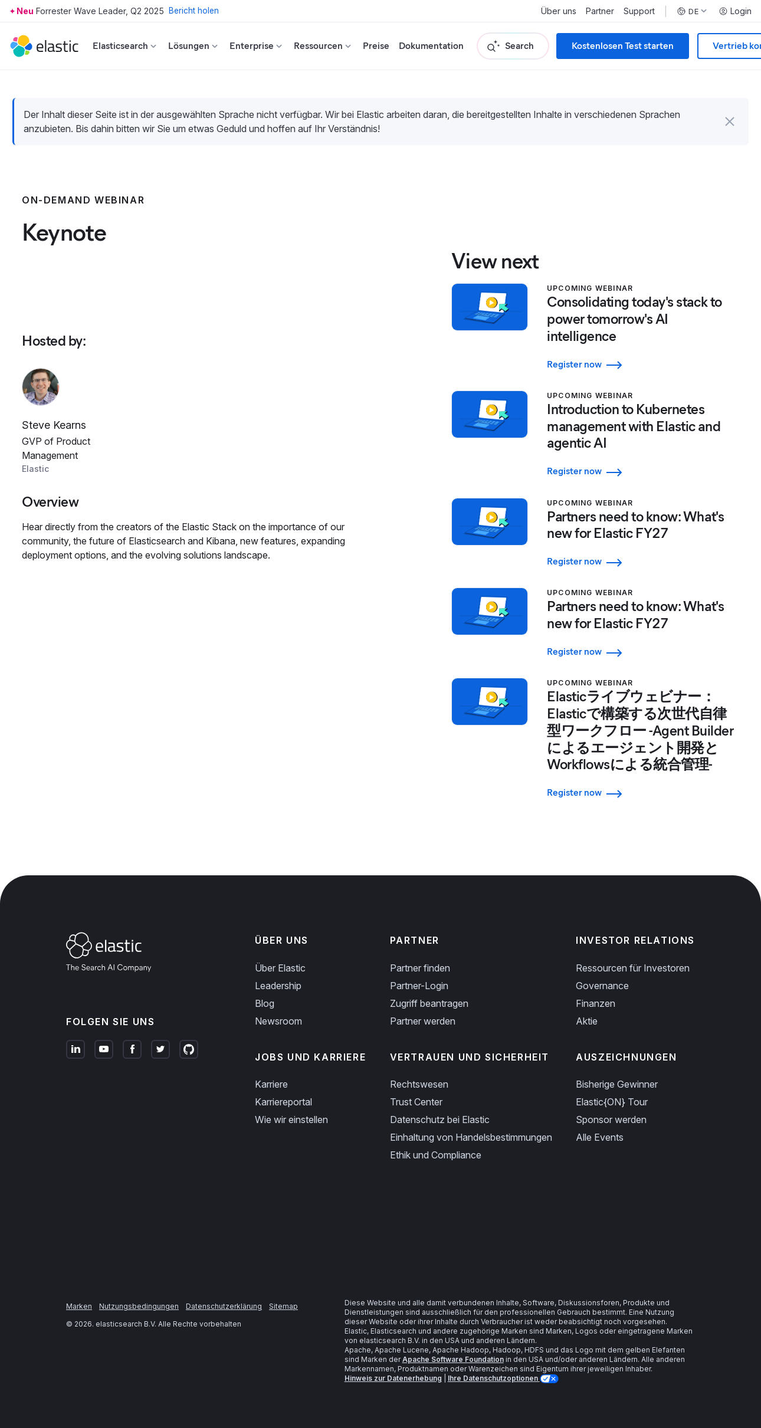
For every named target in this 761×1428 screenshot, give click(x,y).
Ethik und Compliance (435, 1143)
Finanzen (595, 991)
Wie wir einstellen (291, 1108)
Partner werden (422, 1009)
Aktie (587, 1009)
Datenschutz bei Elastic (440, 1108)
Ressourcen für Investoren (633, 956)
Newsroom (278, 1009)
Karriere (271, 1072)
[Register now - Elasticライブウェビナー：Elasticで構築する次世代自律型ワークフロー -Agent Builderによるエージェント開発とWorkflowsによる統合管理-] (643, 780)
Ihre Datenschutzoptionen (494, 1366)
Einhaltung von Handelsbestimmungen (471, 1125)
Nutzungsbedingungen (139, 1294)
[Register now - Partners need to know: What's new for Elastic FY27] (643, 554)
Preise (376, 45)
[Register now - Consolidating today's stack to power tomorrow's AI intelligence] (643, 361)
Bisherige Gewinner (617, 1072)
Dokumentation (431, 45)
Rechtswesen (419, 1072)
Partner (600, 11)
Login (735, 11)
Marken (79, 1294)
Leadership (278, 974)
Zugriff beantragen (429, 991)
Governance (602, 974)
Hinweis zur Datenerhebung (393, 1366)
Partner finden (420, 956)
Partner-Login (419, 974)
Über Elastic (280, 956)
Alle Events (600, 1125)
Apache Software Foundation (453, 1347)
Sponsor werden (611, 1108)
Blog (264, 991)
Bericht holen (194, 11)
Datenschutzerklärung (224, 1294)
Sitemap (283, 1294)
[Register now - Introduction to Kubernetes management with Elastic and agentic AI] (643, 466)
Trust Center (416, 1090)
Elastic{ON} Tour (612, 1090)
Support (639, 11)
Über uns (558, 11)
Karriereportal (283, 1090)
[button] (729, 121)
